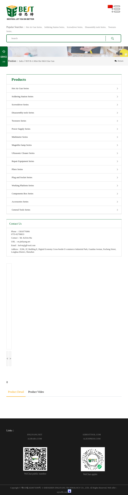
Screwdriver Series (20, 104)
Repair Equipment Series (23, 161)
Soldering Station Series (22, 96)
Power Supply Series (21, 129)
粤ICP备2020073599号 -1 (32, 488)
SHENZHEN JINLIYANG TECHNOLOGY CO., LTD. (66, 488)
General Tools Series (21, 209)
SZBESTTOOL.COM (92, 434)
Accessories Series (20, 201)
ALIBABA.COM (34, 439)
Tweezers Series (19, 120)
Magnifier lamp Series (22, 145)
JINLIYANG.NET (34, 434)
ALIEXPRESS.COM (92, 439)
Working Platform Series (23, 185)
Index (21, 61)
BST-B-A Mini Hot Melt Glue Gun (40, 61)
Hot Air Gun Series (20, 88)
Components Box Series (22, 193)
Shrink (4, 56)
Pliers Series (17, 169)
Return (120, 61)
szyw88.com (62, 492)
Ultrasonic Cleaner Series (23, 153)
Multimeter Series (20, 137)
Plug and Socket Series (22, 177)
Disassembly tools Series (23, 112)
